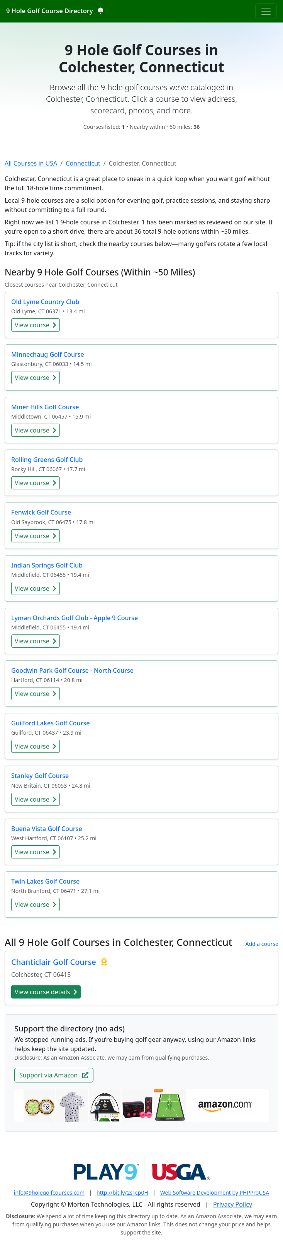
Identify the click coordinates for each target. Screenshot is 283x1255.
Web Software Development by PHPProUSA (214, 1192)
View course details (46, 992)
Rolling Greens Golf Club (47, 459)
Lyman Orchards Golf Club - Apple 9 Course (74, 618)
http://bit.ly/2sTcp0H (122, 1192)
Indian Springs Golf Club (47, 565)
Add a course (261, 943)
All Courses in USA (31, 163)
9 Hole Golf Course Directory (54, 11)
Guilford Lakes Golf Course (50, 723)
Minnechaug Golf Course (47, 354)
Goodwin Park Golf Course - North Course (72, 670)
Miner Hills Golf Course (45, 407)
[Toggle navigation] (266, 11)
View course (35, 325)
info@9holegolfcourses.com (49, 1192)
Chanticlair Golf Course (54, 962)
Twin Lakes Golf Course (45, 881)
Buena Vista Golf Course (46, 828)
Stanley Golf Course (40, 775)
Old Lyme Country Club (45, 302)
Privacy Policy (232, 1204)
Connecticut (83, 163)
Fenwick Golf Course (41, 512)
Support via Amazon (53, 1075)
